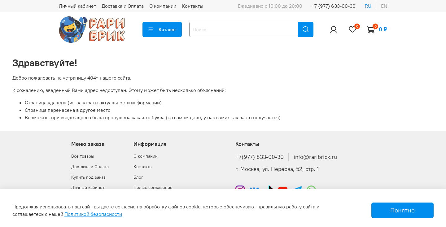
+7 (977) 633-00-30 (334, 6)
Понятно (402, 210)
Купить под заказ (88, 177)
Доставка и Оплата (123, 6)
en (384, 6)
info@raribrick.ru (315, 157)
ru (368, 6)
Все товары (82, 156)
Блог (138, 177)
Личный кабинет (77, 6)
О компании (162, 6)
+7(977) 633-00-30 (259, 157)
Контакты (192, 6)
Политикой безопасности (93, 214)
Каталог (162, 29)
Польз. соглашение (153, 187)
